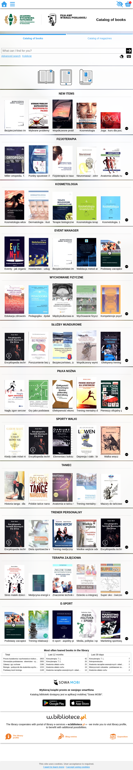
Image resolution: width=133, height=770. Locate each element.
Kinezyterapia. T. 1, (53, 659)
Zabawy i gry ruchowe (11, 664)
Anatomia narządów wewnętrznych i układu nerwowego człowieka (71, 670)
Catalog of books (33, 38)
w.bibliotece (76, 724)
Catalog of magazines (100, 38)
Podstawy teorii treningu (12, 670)
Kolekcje (27, 56)
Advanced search (11, 56)
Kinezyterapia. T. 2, (53, 661)
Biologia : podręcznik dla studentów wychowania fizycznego (26, 667)
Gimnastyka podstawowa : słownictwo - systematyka (23, 661)
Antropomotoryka (96, 661)
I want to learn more (53, 767)
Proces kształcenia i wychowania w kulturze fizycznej (23, 659)
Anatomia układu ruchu (55, 664)
